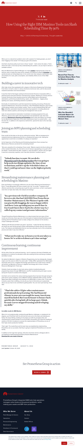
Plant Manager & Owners (10, 415)
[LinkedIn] (44, 16)
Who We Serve (9, 412)
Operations (6, 418)
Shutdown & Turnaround (10, 428)
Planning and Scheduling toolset (19, 161)
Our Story (27, 415)
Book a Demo (40, 372)
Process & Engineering (10, 422)
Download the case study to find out (12, 336)
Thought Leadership (57, 36)
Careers (27, 418)
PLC (3, 109)
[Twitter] (39, 16)
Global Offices (29, 422)
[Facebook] (41, 16)
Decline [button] (71, 443)
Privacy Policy (48, 439)
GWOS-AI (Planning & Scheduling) (36, 36)
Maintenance (7, 425)
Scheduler (46, 72)
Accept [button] (64, 443)
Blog (20, 36)
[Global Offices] (71, 3)
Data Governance (8, 432)
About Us (29, 412)
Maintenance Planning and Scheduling (19, 117)
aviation (33, 71)
